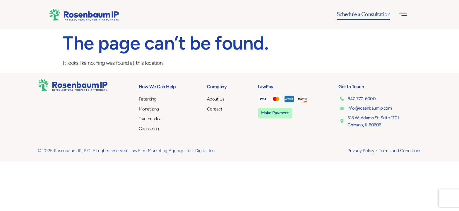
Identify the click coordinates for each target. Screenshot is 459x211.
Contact (214, 109)
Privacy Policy (360, 150)
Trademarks (149, 118)
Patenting (148, 99)
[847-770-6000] (341, 98)
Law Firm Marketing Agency (156, 150)
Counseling (149, 128)
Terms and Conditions (400, 150)
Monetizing (149, 109)
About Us (216, 99)
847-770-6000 (361, 98)
